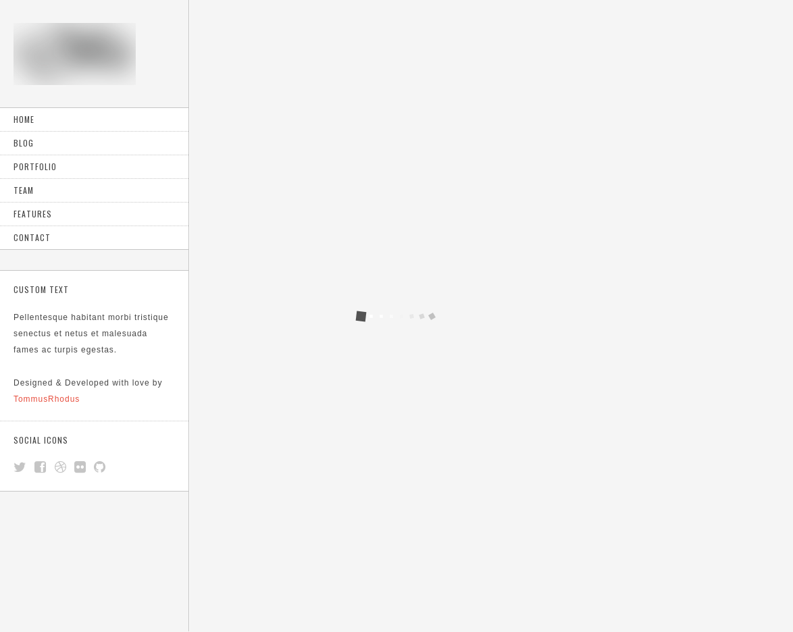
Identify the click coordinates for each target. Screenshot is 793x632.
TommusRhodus (47, 399)
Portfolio (35, 166)
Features (33, 213)
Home (24, 119)
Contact (32, 237)
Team (24, 190)
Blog (24, 143)
